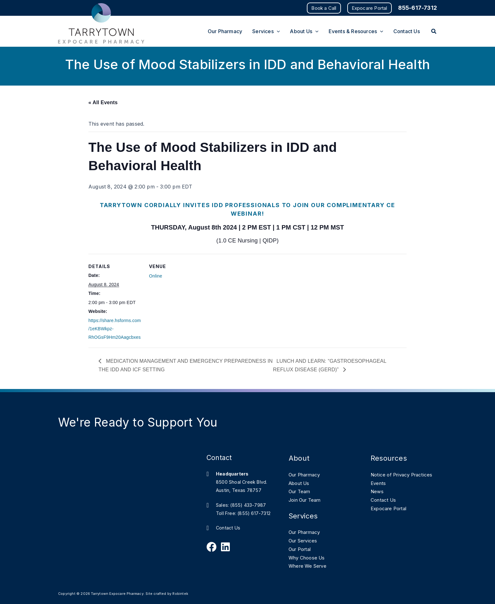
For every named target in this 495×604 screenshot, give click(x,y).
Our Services (304, 540)
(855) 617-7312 (254, 513)
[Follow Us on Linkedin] (225, 547)
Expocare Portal (391, 516)
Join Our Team (307, 499)
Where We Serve (310, 565)
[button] (324, 8)
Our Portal (301, 548)
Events (379, 491)
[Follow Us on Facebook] (211, 547)
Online (155, 275)
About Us (300, 483)
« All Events (103, 102)
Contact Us (228, 528)
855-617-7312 (417, 7)
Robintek (180, 593)
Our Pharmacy (307, 474)
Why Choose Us (309, 556)
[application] (277, 31)
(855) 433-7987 (248, 505)
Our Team (301, 491)
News (378, 499)
